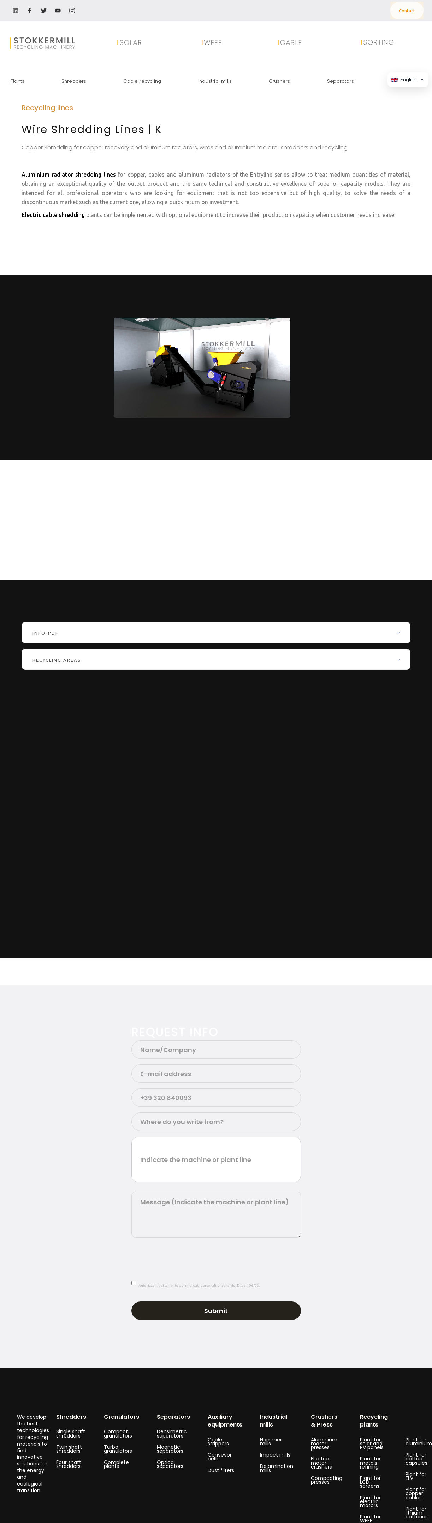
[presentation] (185, 1257)
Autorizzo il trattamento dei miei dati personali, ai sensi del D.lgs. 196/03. (199, 1285)
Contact (407, 10)
